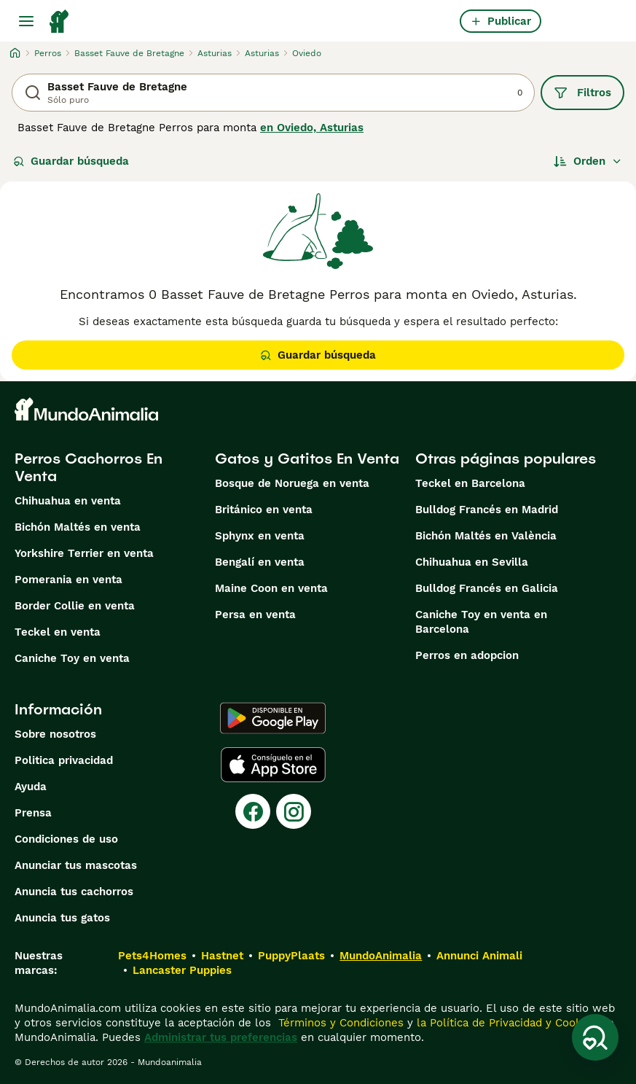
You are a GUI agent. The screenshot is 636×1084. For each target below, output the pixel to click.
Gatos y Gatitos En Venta (307, 458)
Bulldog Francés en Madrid (486, 509)
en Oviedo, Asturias (312, 127)
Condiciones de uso (66, 839)
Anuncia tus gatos (62, 917)
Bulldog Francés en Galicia (486, 588)
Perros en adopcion (467, 655)
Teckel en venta (58, 632)
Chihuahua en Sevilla (471, 562)
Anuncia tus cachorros (74, 891)
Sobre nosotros (55, 734)
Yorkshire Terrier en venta (84, 553)
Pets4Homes (152, 955)
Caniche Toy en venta (72, 658)
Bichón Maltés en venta (78, 527)
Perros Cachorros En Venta (88, 467)
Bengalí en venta (260, 562)
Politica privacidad (64, 760)
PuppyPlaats (291, 955)
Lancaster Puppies (182, 970)
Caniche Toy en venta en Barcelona (481, 622)
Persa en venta (255, 614)
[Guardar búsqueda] (595, 1037)
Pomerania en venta (68, 579)
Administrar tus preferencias (220, 1037)
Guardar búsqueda (71, 161)
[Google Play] (273, 718)
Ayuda (31, 786)
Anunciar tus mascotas (76, 865)
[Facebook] (252, 811)
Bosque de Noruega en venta (292, 483)
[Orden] (588, 161)
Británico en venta (264, 509)
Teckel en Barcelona (470, 483)
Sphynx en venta (260, 535)
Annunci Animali (479, 955)
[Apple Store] (273, 764)
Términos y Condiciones (339, 1022)
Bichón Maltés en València (486, 535)
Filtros (582, 92)
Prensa (33, 812)
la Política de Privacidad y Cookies (505, 1022)
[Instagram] (293, 811)
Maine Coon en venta (271, 588)
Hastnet (222, 955)
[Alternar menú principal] (26, 21)
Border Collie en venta (75, 605)
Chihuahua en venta (68, 500)
